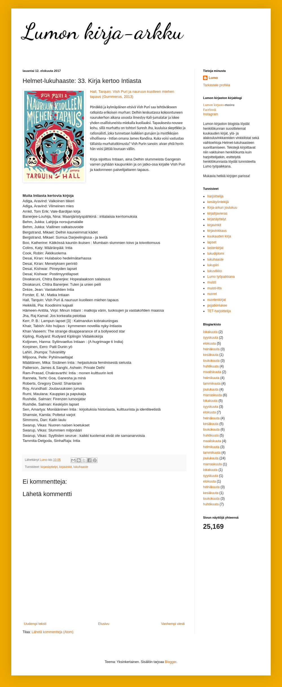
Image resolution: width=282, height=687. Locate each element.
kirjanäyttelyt (49, 466)
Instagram (210, 114)
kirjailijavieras (217, 213)
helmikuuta (211, 378)
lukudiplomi (215, 254)
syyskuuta (210, 338)
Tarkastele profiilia (216, 85)
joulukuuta (211, 389)
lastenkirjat (215, 248)
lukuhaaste (80, 466)
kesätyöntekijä (218, 202)
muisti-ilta (214, 288)
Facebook (209, 110)
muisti (211, 282)
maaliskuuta (212, 372)
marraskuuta (212, 395)
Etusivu (103, 624)
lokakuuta (210, 332)
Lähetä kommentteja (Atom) (52, 632)
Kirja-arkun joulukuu (222, 208)
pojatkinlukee (217, 305)
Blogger (171, 662)
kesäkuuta (211, 355)
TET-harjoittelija (219, 311)
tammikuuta (212, 384)
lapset (211, 242)
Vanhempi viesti (173, 624)
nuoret (212, 294)
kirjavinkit (65, 466)
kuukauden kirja (219, 236)
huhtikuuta (211, 366)
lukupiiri (213, 265)
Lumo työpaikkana (221, 277)
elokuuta (209, 343)
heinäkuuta (211, 349)
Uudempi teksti (35, 624)
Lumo (213, 78)
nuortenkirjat (216, 300)
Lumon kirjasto (213, 105)
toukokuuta (211, 361)
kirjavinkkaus (217, 231)
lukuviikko (214, 271)
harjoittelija (215, 196)
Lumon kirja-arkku (103, 31)
